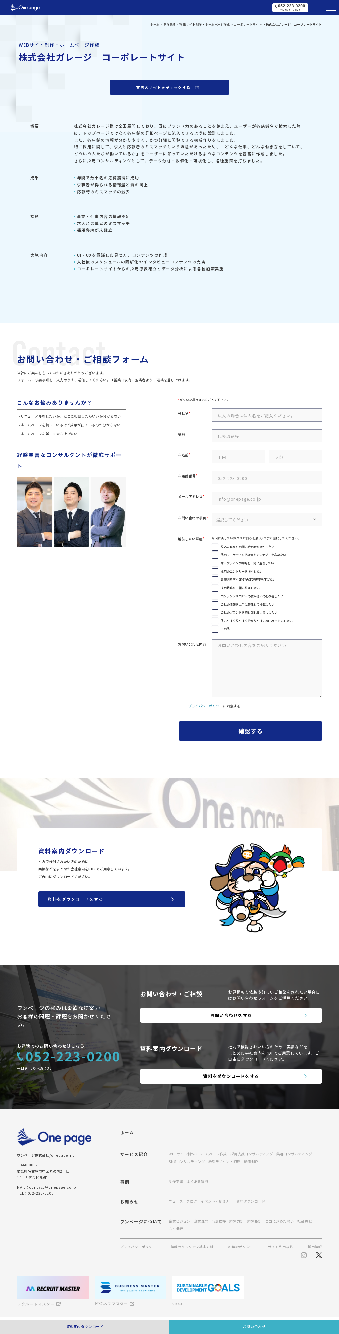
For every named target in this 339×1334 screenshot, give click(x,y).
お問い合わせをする (231, 1015)
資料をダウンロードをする (75, 899)
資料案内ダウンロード (85, 1326)
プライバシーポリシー (205, 705)
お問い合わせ (254, 1326)
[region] (169, 482)
